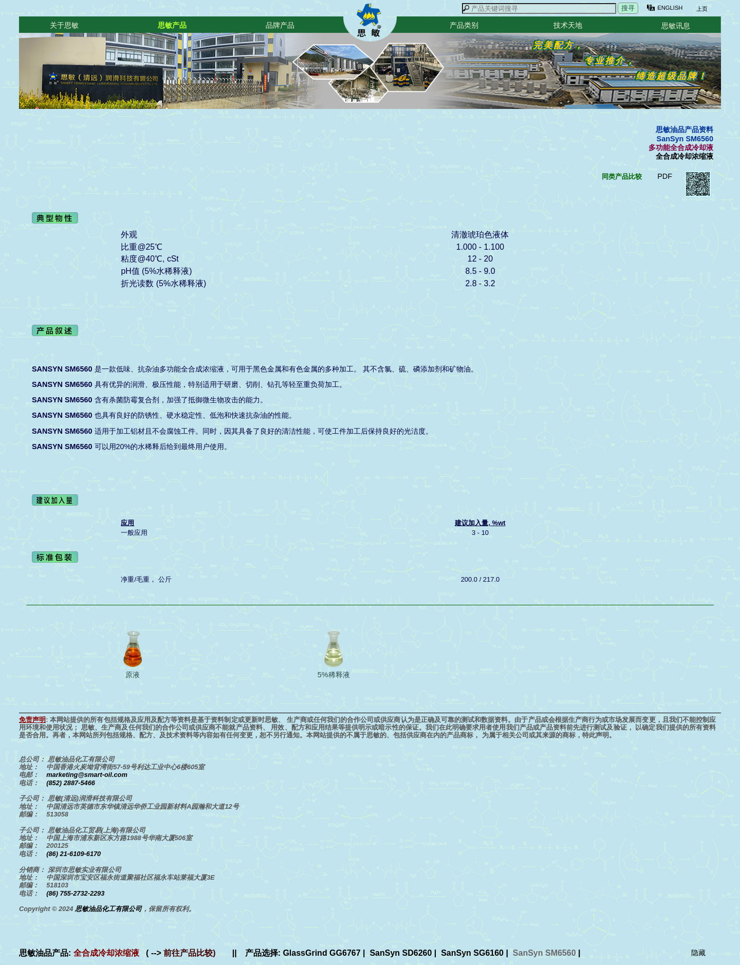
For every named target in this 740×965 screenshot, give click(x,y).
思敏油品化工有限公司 (108, 909)
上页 (701, 9)
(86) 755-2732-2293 (75, 893)
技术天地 (567, 25)
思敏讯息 (675, 26)
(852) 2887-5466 (70, 783)
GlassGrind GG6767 (321, 953)
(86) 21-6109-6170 (73, 854)
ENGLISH (669, 8)
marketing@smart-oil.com (86, 774)
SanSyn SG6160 (472, 953)
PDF (664, 176)
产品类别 (464, 25)
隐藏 (698, 952)
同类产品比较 (622, 176)
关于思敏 (64, 25)
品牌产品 (280, 25)
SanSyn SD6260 (400, 953)
